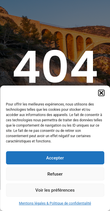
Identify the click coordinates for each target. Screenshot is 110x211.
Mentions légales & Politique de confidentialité (55, 203)
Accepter (55, 158)
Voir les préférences (55, 190)
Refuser (54, 174)
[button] (101, 93)
